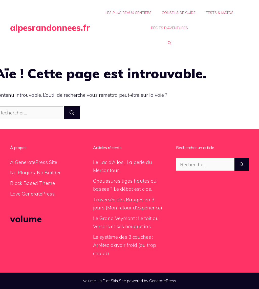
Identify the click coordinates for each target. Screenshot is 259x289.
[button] (169, 43)
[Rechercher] (72, 112)
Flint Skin (110, 280)
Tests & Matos (219, 12)
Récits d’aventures (169, 28)
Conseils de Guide (179, 12)
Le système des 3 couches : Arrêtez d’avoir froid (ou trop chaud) (124, 245)
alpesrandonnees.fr (50, 27)
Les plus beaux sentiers (128, 12)
